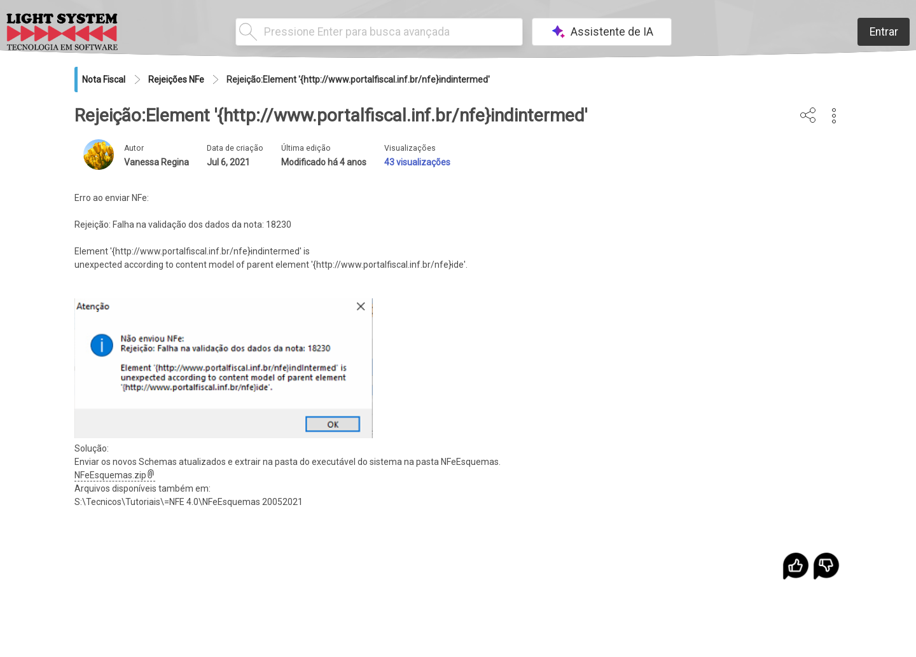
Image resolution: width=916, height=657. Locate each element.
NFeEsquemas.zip (114, 475)
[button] (834, 116)
